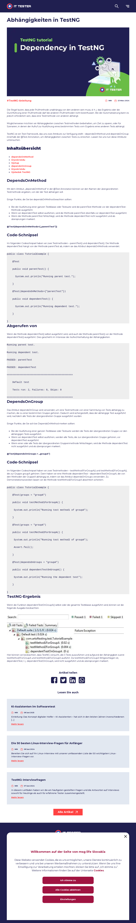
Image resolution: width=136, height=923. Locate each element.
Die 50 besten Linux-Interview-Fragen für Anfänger (46, 743)
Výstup (15, 163)
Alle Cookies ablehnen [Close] (68, 890)
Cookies (99, 870)
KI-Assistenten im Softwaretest (33, 706)
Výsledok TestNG (20, 172)
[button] (116, 6)
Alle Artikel (68, 812)
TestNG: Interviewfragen (28, 780)
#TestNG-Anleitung (19, 100)
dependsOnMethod (22, 157)
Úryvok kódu (18, 160)
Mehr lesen (17, 724)
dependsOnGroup (21, 166)
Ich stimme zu (68, 880)
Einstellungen (68, 899)
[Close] (125, 836)
